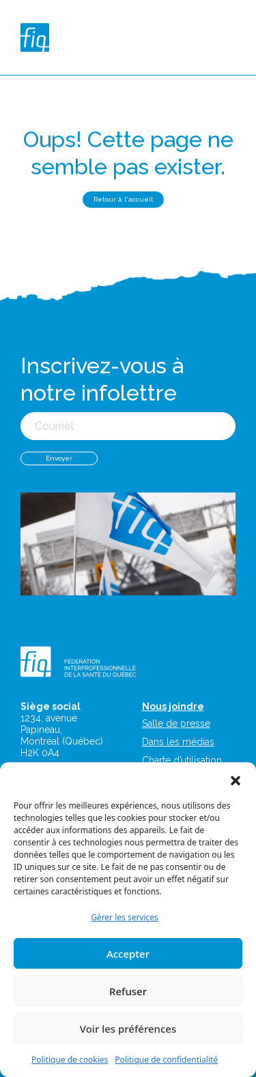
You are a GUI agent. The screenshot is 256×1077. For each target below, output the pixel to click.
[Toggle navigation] (233, 38)
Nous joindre (173, 706)
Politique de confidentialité (166, 1059)
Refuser (128, 991)
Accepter (128, 954)
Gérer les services (124, 917)
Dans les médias (178, 741)
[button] (235, 779)
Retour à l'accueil (123, 199)
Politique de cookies (69, 1059)
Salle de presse (176, 723)
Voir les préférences (128, 1028)
